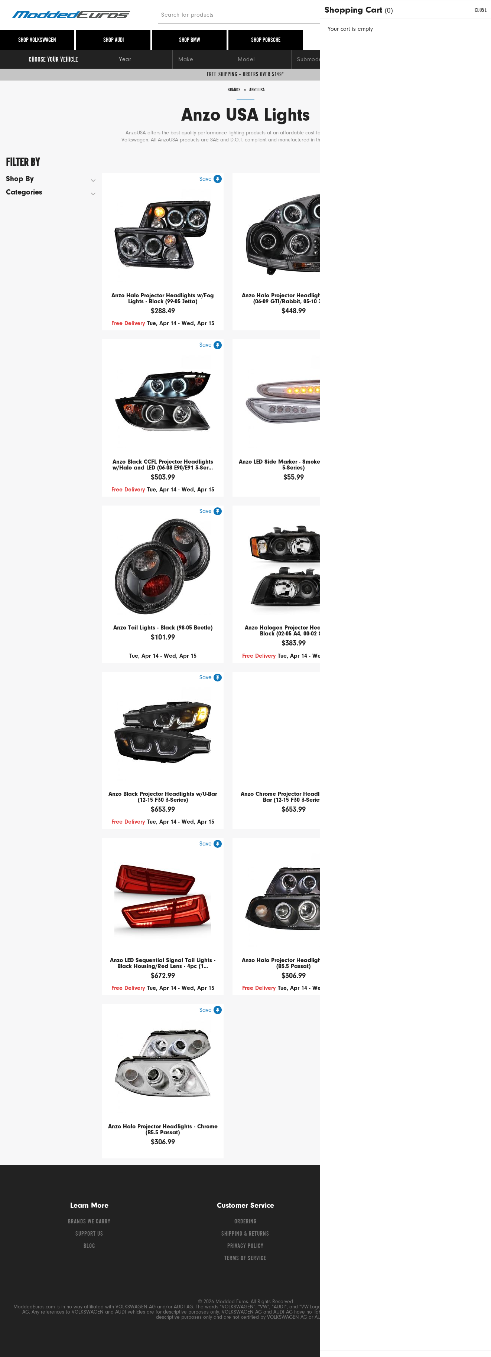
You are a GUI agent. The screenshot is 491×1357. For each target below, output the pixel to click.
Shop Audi (113, 40)
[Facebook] (382, 1224)
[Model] (261, 59)
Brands (232, 90)
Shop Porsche (265, 40)
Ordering (245, 1222)
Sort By (428, 161)
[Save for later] (210, 179)
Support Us (89, 1234)
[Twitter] (396, 1224)
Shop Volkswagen (37, 40)
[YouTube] (409, 1224)
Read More (357, 140)
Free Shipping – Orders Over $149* (245, 74)
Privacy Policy (245, 1246)
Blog (89, 1246)
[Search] (370, 15)
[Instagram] (422, 1224)
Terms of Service (245, 1259)
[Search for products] (259, 15)
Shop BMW (189, 40)
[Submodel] (321, 59)
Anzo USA (259, 90)
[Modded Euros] (82, 15)
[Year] (142, 59)
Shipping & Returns (245, 1234)
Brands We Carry (89, 1222)
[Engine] (380, 59)
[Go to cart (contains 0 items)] (468, 15)
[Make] (202, 59)
